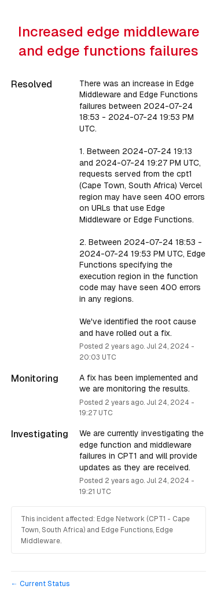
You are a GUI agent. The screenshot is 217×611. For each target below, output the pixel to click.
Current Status (40, 583)
